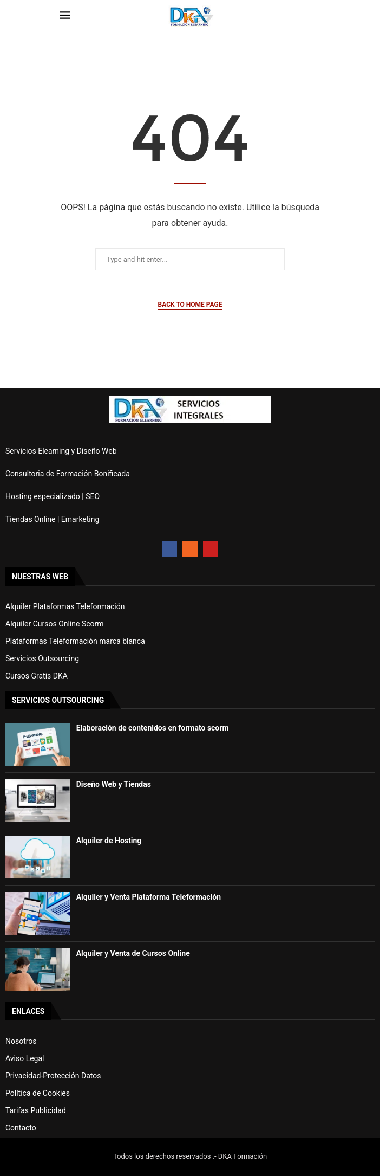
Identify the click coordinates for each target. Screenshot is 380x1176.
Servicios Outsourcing (42, 658)
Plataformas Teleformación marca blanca (75, 641)
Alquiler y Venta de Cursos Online (133, 953)
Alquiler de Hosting (109, 840)
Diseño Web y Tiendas (113, 784)
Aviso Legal (24, 1058)
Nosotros (21, 1041)
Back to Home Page (190, 304)
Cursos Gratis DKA (36, 675)
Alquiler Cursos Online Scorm (54, 623)
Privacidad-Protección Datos (53, 1075)
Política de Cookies (37, 1093)
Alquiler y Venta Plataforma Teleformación (148, 897)
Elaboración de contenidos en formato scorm (152, 727)
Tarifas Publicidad (35, 1110)
